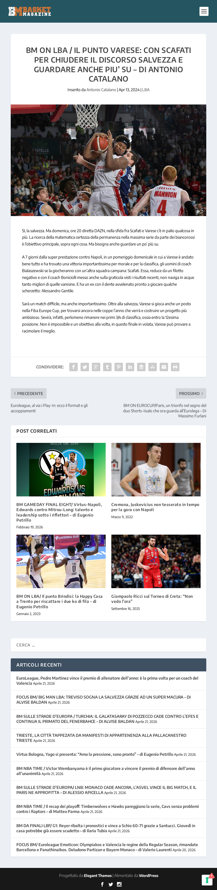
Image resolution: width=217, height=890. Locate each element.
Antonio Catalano (101, 89)
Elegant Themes (98, 875)
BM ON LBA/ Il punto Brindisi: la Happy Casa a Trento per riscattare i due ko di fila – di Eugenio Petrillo (59, 601)
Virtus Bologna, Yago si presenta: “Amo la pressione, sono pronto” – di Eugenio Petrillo (94, 754)
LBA (145, 89)
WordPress (148, 875)
